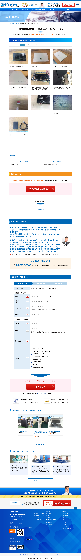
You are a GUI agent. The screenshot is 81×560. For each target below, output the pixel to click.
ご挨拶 (64, 521)
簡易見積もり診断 (49, 522)
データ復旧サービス (40, 209)
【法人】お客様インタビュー (51, 519)
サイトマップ (60, 554)
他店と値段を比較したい (38, 367)
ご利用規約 (20, 554)
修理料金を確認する (40, 189)
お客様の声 (48, 517)
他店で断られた (36, 364)
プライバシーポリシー (42, 394)
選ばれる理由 (48, 511)
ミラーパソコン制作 (37, 519)
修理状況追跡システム (50, 513)
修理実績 (47, 515)
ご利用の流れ (65, 513)
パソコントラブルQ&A (50, 524)
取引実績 (47, 521)
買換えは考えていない (38, 359)
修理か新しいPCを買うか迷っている (41, 351)
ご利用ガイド (64, 511)
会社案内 (63, 519)
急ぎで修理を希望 (37, 361)
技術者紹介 (65, 524)
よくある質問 (65, 517)
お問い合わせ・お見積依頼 (67, 528)
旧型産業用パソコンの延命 (39, 515)
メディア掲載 (65, 526)
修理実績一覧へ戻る (40, 444)
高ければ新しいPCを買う (39, 353)
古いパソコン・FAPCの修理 (39, 513)
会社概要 (64, 522)
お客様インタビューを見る (40, 480)
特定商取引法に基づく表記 (28, 554)
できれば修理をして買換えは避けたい (42, 356)
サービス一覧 (35, 511)
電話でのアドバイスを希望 (39, 348)
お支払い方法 (65, 515)
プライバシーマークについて (51, 554)
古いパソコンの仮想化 (38, 517)
